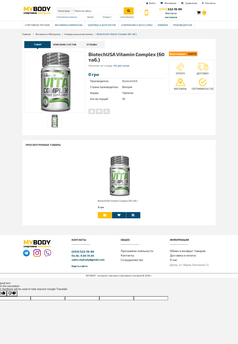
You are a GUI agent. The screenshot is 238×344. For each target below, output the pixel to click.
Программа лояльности (137, 252)
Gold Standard (127, 17)
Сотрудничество (132, 261)
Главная (26, 34)
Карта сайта (79, 267)
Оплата (180, 69)
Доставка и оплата (183, 257)
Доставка (203, 69)
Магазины (180, 84)
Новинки (163, 25)
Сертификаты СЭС (203, 84)
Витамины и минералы (68, 25)
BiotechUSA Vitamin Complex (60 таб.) (118, 202)
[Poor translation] (12, 295)
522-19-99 (170, 9)
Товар (37, 44)
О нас (173, 261)
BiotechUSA (129, 81)
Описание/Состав (64, 44)
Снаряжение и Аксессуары (137, 25)
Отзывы (92, 44)
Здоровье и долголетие (103, 23)
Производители (184, 23)
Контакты (127, 257)
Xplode (90, 17)
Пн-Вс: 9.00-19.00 (83, 257)
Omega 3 (107, 17)
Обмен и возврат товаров (187, 252)
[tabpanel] (54, 121)
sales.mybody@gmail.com (88, 261)
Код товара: (177, 53)
